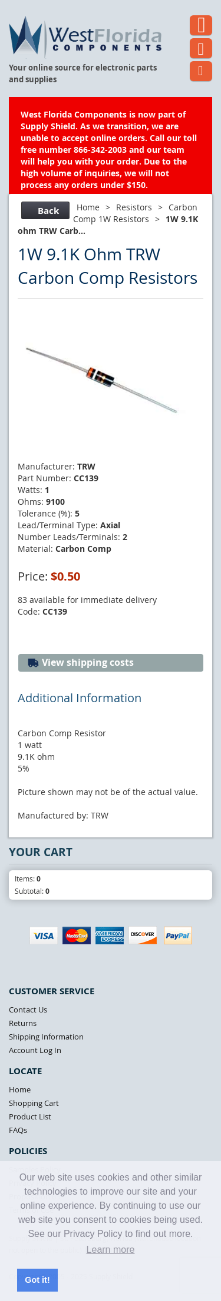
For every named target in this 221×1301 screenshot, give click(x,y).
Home (88, 207)
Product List (30, 1116)
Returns (23, 1023)
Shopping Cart (34, 1103)
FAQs (18, 1130)
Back (44, 210)
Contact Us (28, 1009)
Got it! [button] (37, 1280)
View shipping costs (80, 662)
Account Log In (35, 1050)
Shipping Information (46, 1036)
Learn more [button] (111, 1250)
